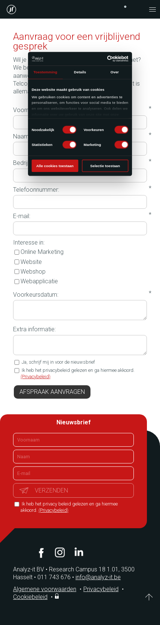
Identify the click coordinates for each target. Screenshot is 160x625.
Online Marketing (38, 251)
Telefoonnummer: (36, 189)
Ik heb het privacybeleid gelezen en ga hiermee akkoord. (78, 373)
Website (27, 261)
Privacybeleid (101, 589)
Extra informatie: (34, 329)
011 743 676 (56, 577)
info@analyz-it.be (98, 577)
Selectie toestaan (105, 166)
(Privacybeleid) (35, 376)
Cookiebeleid (30, 596)
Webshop (29, 271)
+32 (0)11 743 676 (125, 7)
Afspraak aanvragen (52, 391)
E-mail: (21, 216)
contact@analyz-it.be (137, 9)
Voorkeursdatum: (35, 294)
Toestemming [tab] (45, 72)
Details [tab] (80, 72)
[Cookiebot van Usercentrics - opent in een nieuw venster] (107, 58)
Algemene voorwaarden (44, 589)
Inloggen (58, 596)
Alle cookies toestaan (55, 166)
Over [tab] (114, 72)
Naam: (21, 136)
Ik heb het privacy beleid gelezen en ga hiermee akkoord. (69, 507)
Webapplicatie (35, 281)
